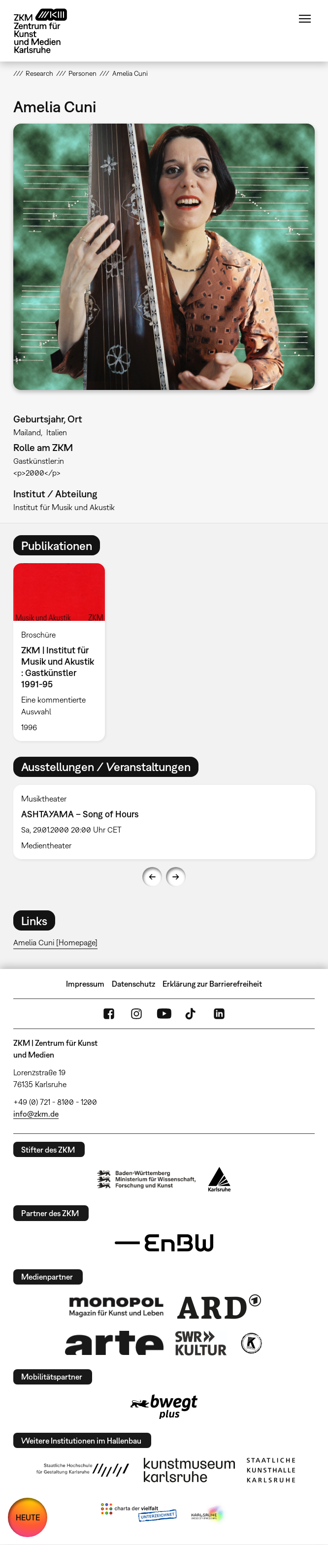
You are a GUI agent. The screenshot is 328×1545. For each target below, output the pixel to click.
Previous (152, 877)
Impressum (85, 983)
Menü (305, 19)
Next (176, 877)
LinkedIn (219, 1014)
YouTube (164, 1014)
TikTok (191, 1014)
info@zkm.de (36, 1113)
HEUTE (28, 1517)
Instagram (136, 1014)
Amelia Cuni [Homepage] (55, 942)
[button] (164, 257)
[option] (63, 651)
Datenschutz (133, 983)
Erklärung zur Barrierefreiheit (212, 983)
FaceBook (109, 1014)
